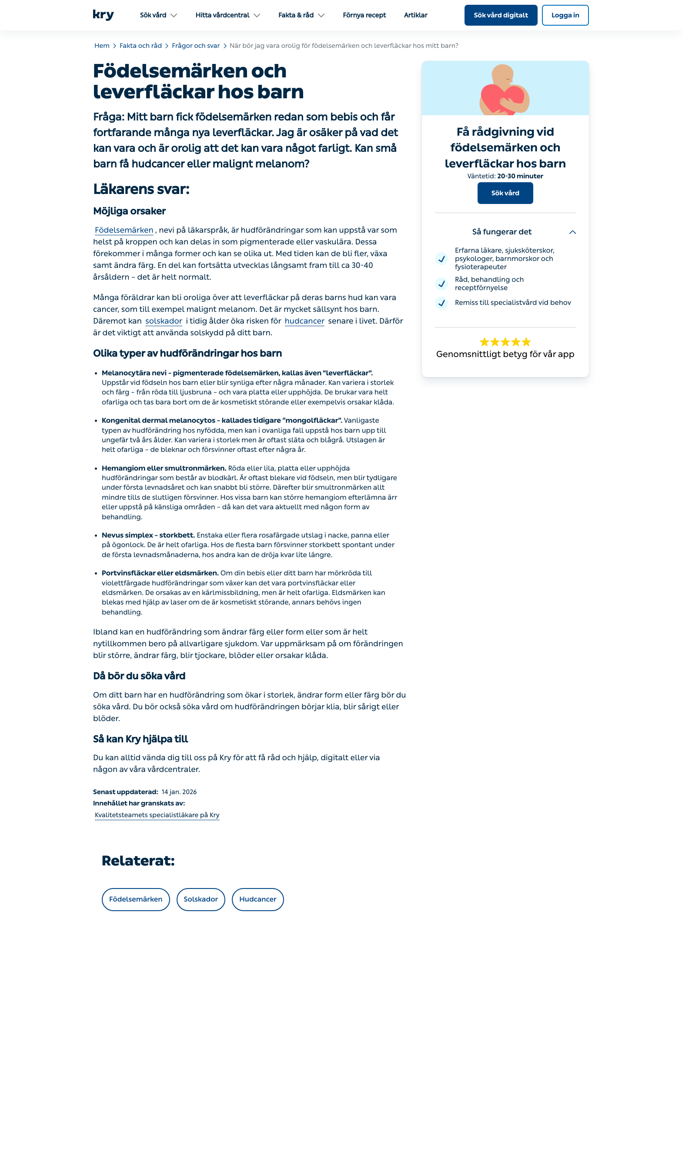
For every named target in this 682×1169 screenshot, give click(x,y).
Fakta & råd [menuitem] (301, 15)
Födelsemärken (124, 230)
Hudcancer (257, 899)
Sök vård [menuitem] (158, 15)
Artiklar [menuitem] (415, 15)
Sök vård (505, 193)
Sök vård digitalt (501, 15)
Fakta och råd (141, 46)
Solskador (201, 899)
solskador (163, 321)
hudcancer (305, 321)
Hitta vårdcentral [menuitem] (227, 15)
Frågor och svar (196, 46)
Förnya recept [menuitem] (364, 15)
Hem (102, 46)
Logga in (565, 15)
